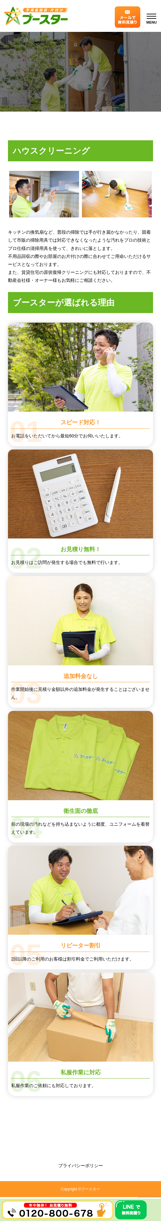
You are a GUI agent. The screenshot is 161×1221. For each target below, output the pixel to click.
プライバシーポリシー (80, 1165)
